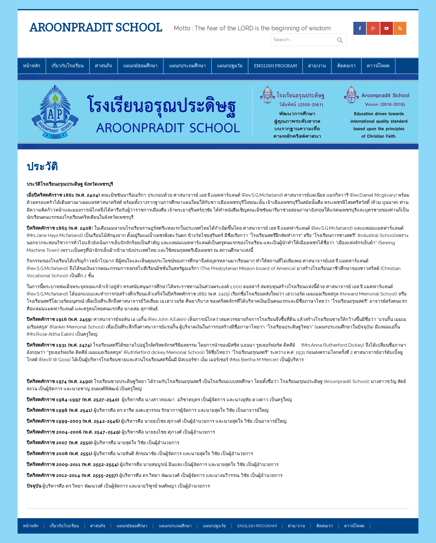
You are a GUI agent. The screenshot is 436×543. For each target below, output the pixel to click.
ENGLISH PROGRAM (275, 65)
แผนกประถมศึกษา (187, 65)
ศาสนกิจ (103, 65)
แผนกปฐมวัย (230, 65)
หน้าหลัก (31, 65)
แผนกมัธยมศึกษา (140, 65)
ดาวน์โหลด (378, 65)
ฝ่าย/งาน (317, 65)
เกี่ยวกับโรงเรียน (67, 65)
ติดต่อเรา (346, 65)
